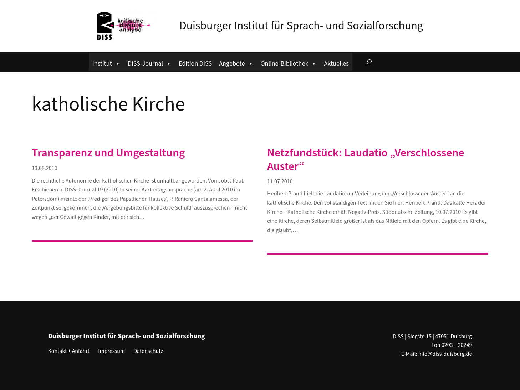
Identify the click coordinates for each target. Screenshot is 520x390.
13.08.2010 (44, 168)
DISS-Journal (150, 63)
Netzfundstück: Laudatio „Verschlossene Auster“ (365, 160)
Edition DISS (195, 63)
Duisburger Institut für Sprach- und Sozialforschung (301, 25)
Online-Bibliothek (289, 63)
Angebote (236, 63)
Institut (106, 63)
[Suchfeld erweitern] (369, 62)
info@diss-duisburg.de (445, 354)
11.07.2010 (280, 181)
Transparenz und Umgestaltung (108, 153)
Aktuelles (336, 63)
